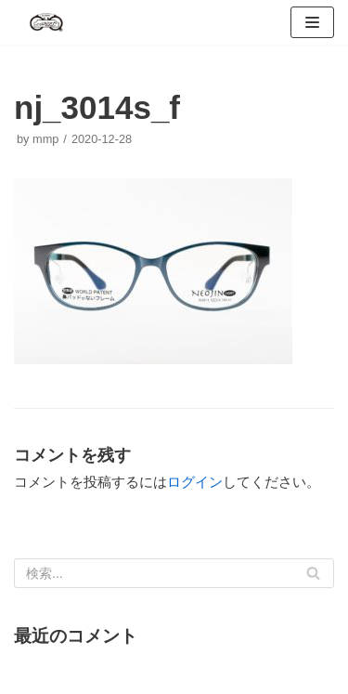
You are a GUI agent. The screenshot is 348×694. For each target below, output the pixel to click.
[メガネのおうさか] (46, 22)
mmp (45, 139)
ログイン (195, 482)
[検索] (174, 573)
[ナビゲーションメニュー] (312, 22)
